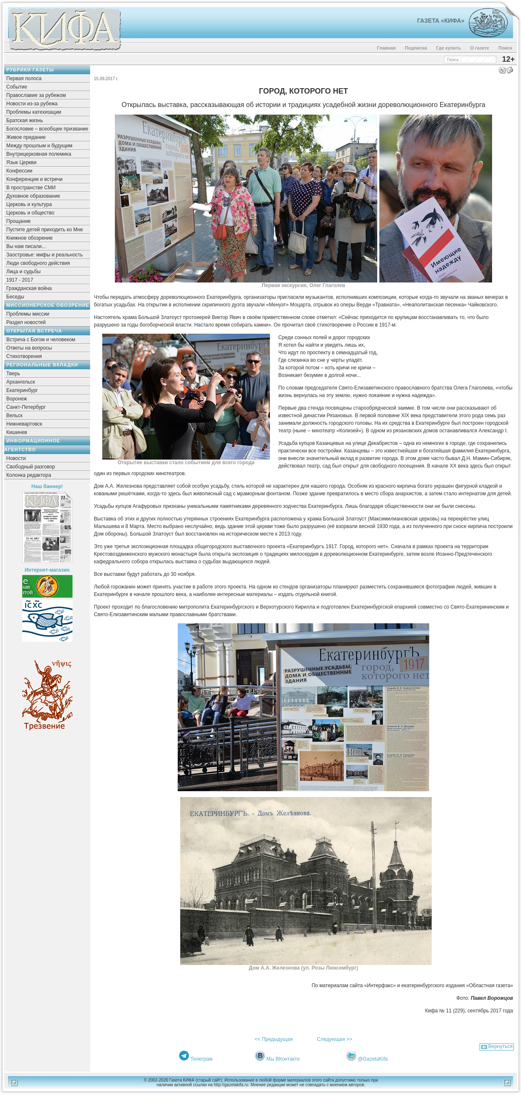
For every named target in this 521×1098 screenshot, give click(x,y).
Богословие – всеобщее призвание (47, 129)
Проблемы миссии (27, 314)
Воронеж (16, 399)
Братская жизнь (24, 120)
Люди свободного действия (38, 263)
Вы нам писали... (26, 246)
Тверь (13, 373)
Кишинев (16, 432)
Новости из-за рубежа (31, 104)
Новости (16, 458)
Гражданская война (29, 288)
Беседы (15, 297)
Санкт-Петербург (26, 407)
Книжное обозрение (29, 238)
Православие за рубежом (36, 95)
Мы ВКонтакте (283, 1059)
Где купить (448, 47)
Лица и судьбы (23, 271)
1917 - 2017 (19, 280)
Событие (16, 87)
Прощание (18, 221)
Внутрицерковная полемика (38, 154)
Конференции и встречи (34, 179)
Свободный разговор (30, 467)
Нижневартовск (24, 424)
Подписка (416, 47)
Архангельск (20, 382)
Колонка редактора (28, 475)
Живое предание (26, 137)
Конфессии (19, 171)
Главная (386, 47)
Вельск (14, 415)
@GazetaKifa (373, 1059)
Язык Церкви (21, 162)
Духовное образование (33, 196)
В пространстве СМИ (31, 188)
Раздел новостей (26, 322)
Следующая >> (334, 1039)
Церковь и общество (30, 213)
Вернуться (500, 1046)
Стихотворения (24, 356)
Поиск (505, 47)
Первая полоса (23, 78)
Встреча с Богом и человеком (40, 339)
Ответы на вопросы (29, 348)
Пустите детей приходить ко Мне (44, 230)
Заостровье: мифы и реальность (44, 255)
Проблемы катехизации (33, 112)
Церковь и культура (29, 204)
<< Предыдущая (273, 1039)
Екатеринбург (22, 390)
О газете (479, 47)
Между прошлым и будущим (39, 146)
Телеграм (201, 1059)
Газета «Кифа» (440, 20)
